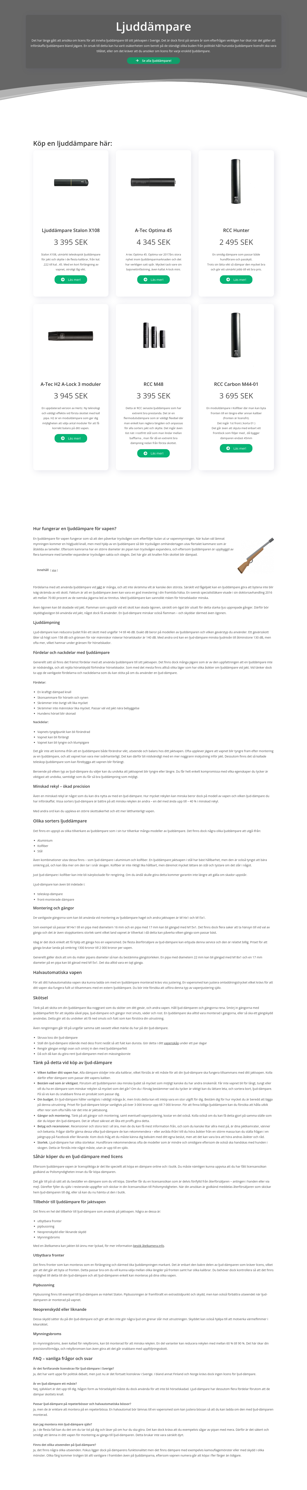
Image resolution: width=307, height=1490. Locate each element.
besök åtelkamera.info (148, 1246)
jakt (99, 587)
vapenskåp (171, 1043)
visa (54, 570)
